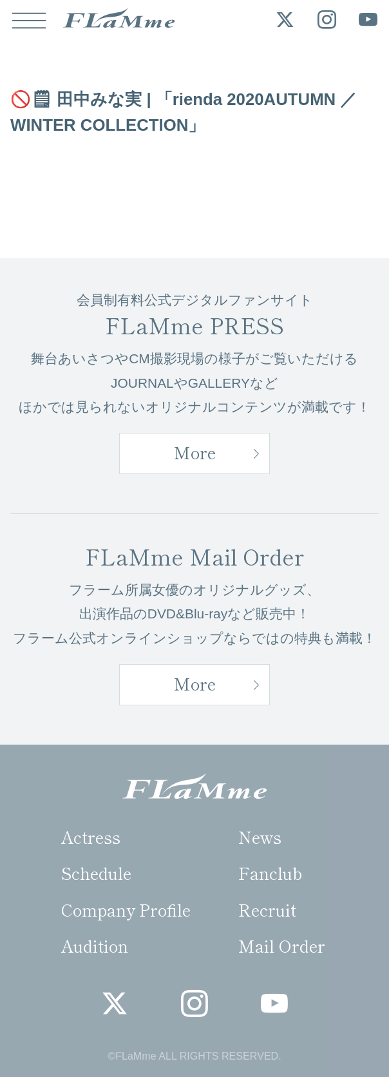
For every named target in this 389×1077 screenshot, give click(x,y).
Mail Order (281, 945)
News (259, 836)
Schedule (96, 872)
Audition (94, 945)
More (195, 452)
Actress (90, 836)
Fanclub (270, 872)
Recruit (267, 909)
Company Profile (126, 909)
